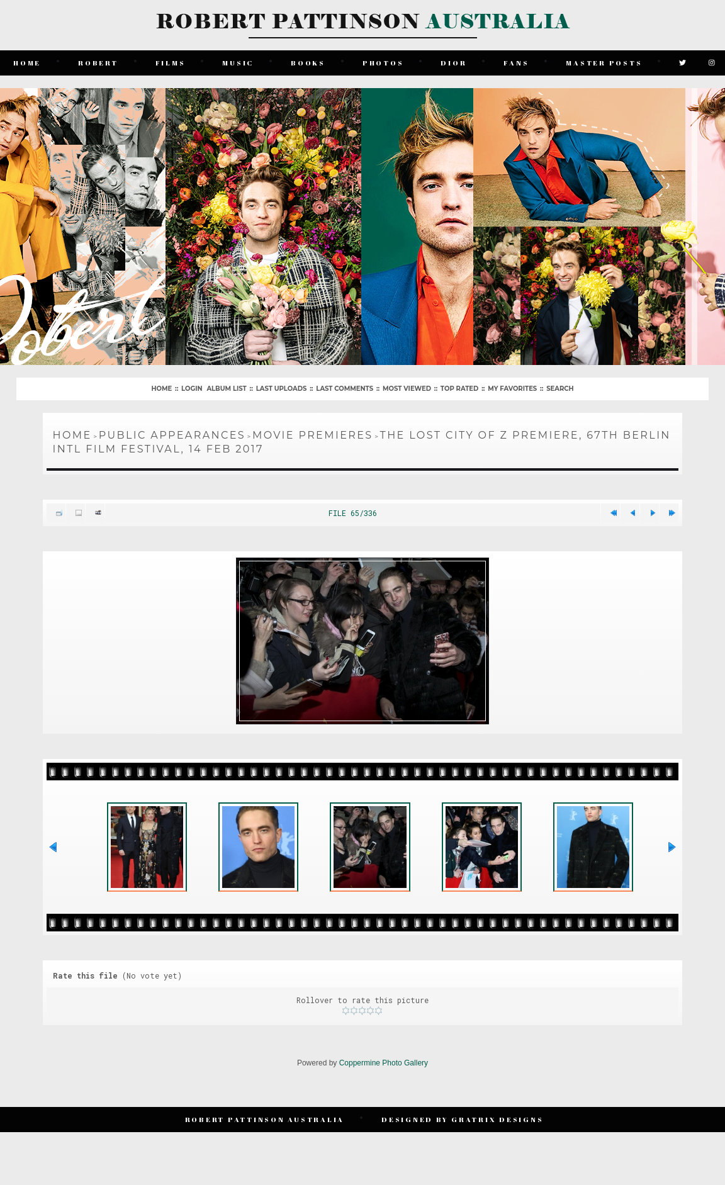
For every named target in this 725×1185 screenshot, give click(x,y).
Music (238, 62)
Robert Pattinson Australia (265, 1119)
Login (191, 389)
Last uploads (281, 389)
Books (308, 62)
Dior (453, 62)
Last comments (344, 389)
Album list (226, 389)
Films (170, 62)
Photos (383, 62)
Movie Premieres (312, 435)
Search (559, 389)
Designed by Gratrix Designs (462, 1119)
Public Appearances (172, 435)
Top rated (459, 389)
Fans (516, 62)
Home (27, 62)
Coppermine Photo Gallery (383, 1063)
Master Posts (604, 62)
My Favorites (512, 389)
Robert (98, 62)
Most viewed (407, 389)
